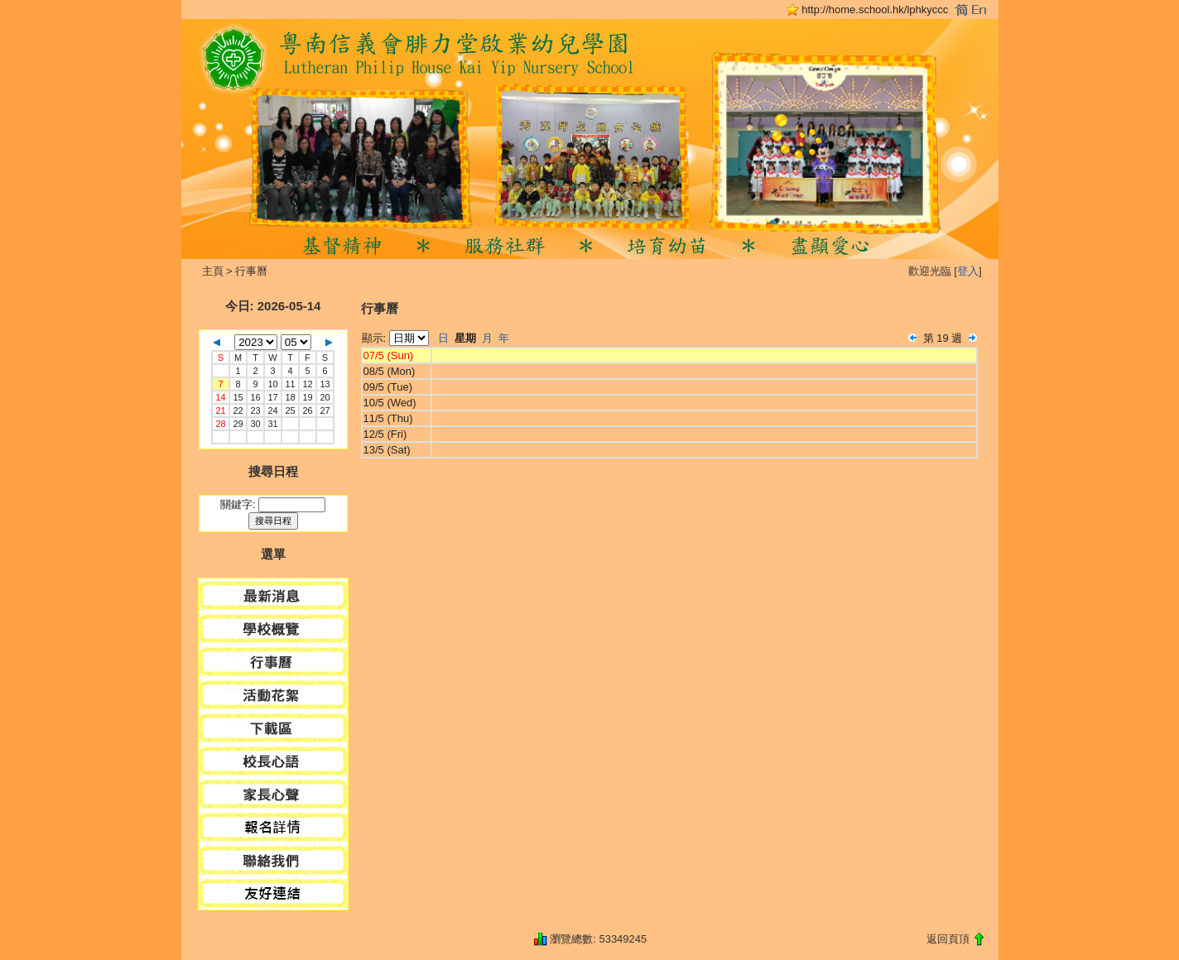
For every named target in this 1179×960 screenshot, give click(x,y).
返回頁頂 (948, 939)
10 (272, 384)
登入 (968, 271)
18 (290, 397)
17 (272, 397)
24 (272, 410)
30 (255, 424)
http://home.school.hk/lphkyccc (874, 9)
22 (238, 410)
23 (255, 410)
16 (255, 397)
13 (325, 384)
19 (307, 397)
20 (325, 397)
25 (290, 410)
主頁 (213, 271)
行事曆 (251, 271)
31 (272, 424)
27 (325, 410)
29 (238, 424)
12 (307, 384)
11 (290, 384)
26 (307, 410)
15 (238, 397)
